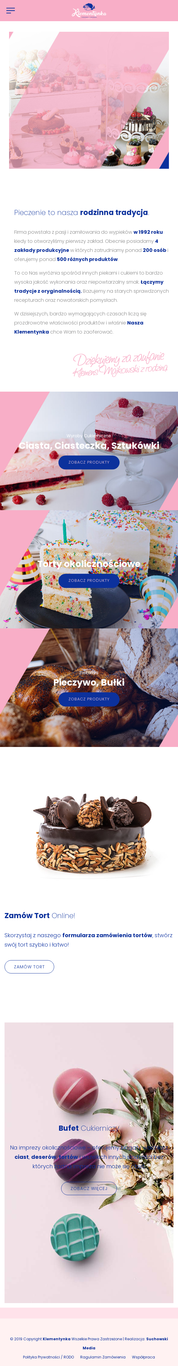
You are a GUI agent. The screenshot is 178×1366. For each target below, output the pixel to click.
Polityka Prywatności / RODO (48, 1357)
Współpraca (143, 1357)
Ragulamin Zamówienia (103, 1357)
